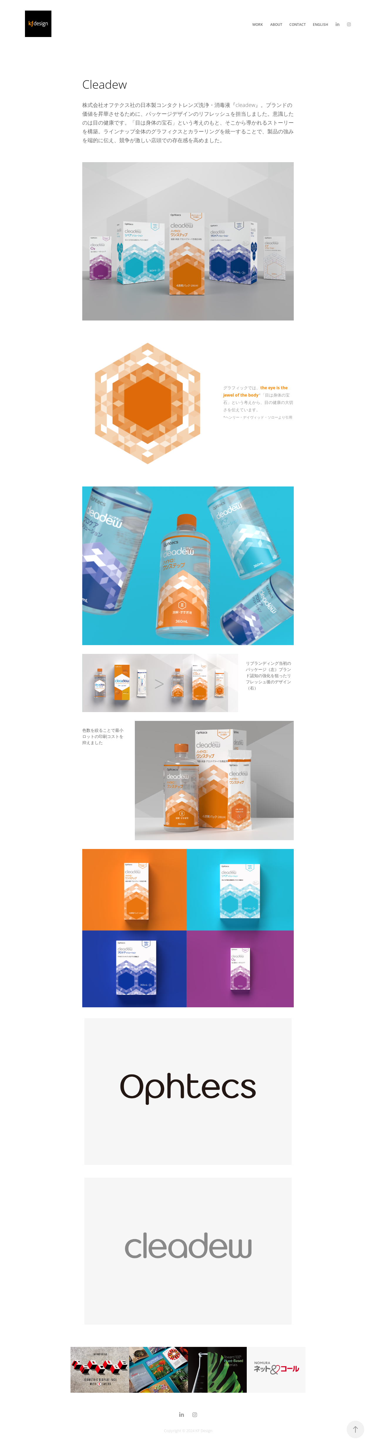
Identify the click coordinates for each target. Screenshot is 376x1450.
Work (257, 24)
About (276, 24)
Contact (297, 24)
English (320, 24)
